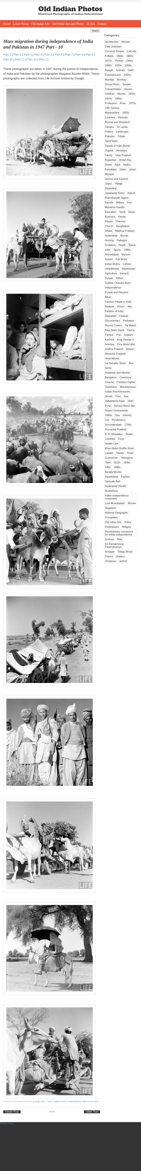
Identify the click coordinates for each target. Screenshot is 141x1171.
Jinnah (108, 396)
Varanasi (123, 117)
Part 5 (48, 54)
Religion (126, 527)
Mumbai (109, 79)
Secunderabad (113, 424)
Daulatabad (111, 476)
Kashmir (109, 339)
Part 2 (17, 54)
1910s (108, 98)
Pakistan (110, 136)
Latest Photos (21, 23)
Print (118, 396)
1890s (108, 65)
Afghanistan (128, 268)
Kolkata (109, 56)
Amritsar (109, 344)
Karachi (124, 273)
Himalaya (121, 150)
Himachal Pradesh (115, 353)
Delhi (131, 70)
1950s (127, 75)
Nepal (122, 245)
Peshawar (128, 320)
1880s (129, 56)
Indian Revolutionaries (117, 391)
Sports (117, 249)
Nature (131, 193)
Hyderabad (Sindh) (115, 486)
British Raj (125, 160)
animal (123, 561)
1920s (118, 65)
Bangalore (110, 377)
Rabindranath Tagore (116, 197)
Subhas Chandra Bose (117, 283)
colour (132, 169)
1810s (117, 462)
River (123, 103)
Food (121, 438)
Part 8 (79, 54)
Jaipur (108, 183)
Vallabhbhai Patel (114, 401)
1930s (131, 93)
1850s (125, 112)
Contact (102, 23)
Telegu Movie (125, 551)
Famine (109, 335)
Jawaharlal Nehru (115, 193)
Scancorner (111, 457)
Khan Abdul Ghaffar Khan (119, 448)
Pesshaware (112, 527)
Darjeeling (110, 188)
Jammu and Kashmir (116, 179)
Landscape (122, 131)
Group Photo (112, 84)
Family (108, 155)
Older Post (92, 1111)
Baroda (109, 202)
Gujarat (109, 150)
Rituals (109, 221)
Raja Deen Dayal (114, 330)
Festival (123, 316)
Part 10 (8, 59)
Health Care (111, 443)
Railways (122, 240)
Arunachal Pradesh (116, 429)
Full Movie (121, 259)
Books (129, 434)
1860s (119, 56)
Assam (109, 259)
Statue (132, 245)
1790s (127, 424)
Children (109, 93)
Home (6, 23)
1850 (108, 467)
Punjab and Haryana (116, 292)
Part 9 (90, 54)
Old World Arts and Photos (68, 23)
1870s (108, 60)
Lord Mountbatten (115, 503)
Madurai (109, 306)
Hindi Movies (112, 358)
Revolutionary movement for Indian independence (119, 533)
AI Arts (90, 23)
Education (110, 212)
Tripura (109, 556)
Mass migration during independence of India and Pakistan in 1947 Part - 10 (48, 44)
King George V (125, 339)
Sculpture (110, 245)
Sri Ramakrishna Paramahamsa (114, 545)
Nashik (120, 453)
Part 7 (69, 54)
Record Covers (113, 325)
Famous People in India (118, 301)
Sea (126, 396)
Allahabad (110, 316)
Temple (126, 84)
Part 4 (38, 54)
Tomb (122, 212)
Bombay (121, 79)
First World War (126, 344)
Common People (60, 1102)
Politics (109, 131)
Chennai (120, 221)
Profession (111, 103)
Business (110, 216)
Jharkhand (111, 386)
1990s (117, 467)
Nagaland (110, 508)
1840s (108, 415)
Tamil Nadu (111, 141)
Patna (128, 522)
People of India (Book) (117, 145)
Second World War (124, 405)
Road (130, 453)
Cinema (109, 382)
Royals (128, 89)
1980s (127, 249)
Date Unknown (113, 46)
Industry (127, 415)
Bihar (108, 297)
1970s (132, 103)
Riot (131, 363)
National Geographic (116, 512)
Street (108, 164)
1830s (126, 462)
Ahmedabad (112, 254)
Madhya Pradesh (125, 231)
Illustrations (111, 490)
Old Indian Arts (41, 23)
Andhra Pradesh (114, 349)
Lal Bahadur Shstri (115, 363)
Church (109, 226)
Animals (120, 70)
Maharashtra (112, 112)
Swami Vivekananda (116, 410)
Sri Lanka (122, 127)
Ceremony (125, 377)
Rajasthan (110, 160)
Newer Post (12, 1111)
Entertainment (113, 75)
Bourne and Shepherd (117, 122)
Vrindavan (110, 561)
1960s (118, 98)
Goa (117, 415)
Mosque (109, 174)
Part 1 (7, 54)
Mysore (126, 254)
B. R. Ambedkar (114, 434)
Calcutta (131, 51)
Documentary (112, 320)
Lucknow (110, 117)
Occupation (111, 517)
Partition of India (90, 1102)
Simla (108, 368)
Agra (117, 164)
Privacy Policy (6, 1123)
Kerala (122, 216)
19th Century (112, 108)
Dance (131, 330)
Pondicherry (118, 420)
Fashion (125, 476)
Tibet (107, 462)
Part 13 (44, 59)
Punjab (109, 278)
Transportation (113, 89)
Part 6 (59, 54)
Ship (119, 539)
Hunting (109, 240)
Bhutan (130, 349)
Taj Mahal (130, 325)
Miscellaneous (128, 386)
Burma (124, 235)
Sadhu (126, 164)
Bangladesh (122, 226)
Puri (118, 335)
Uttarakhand (112, 268)
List (107, 420)
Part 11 (20, 59)
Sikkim (119, 278)
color (107, 249)
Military (120, 202)
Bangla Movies (113, 472)
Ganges (109, 127)
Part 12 (32, 59)
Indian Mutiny (112, 264)
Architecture (111, 41)
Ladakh (109, 453)
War (130, 306)
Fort (129, 202)
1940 (130, 401)
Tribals (121, 136)
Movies (121, 93)
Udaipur (120, 556)
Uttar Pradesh (123, 155)
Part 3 (28, 54)
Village (118, 183)
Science (109, 539)
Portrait (119, 60)
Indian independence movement (116, 497)
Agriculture (111, 273)
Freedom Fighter (126, 382)
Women (126, 41)
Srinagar (110, 551)
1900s (128, 65)
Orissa (120, 306)
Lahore (127, 264)
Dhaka (108, 231)
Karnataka (110, 169)
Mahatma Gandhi (114, 207)
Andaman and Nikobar (117, 372)
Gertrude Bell (112, 481)
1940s (49, 1102)
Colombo (110, 438)
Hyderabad (111, 235)
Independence (74, 1102)
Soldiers (128, 335)
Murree (132, 503)
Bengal (109, 70)
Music (131, 212)
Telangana (127, 457)
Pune (108, 405)
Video (123, 169)
